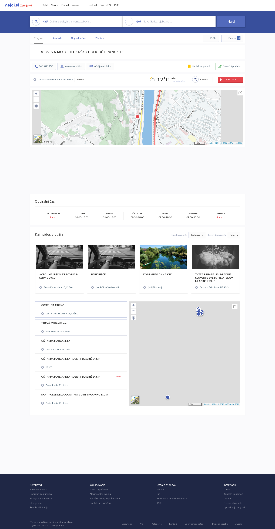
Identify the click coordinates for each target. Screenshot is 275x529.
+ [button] (36, 94)
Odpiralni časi (78, 38)
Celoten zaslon (240, 92)
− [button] (36, 99)
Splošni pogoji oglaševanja (105, 498)
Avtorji (227, 498)
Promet (65, 5)
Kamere (203, 79)
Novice (54, 5)
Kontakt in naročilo (100, 503)
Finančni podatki (231, 66)
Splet (45, 5)
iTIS (108, 5)
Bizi (102, 5)
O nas (227, 489)
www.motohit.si (73, 66)
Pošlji (213, 38)
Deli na (234, 38)
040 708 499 (46, 66)
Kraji (142, 524)
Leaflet (210, 143)
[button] (36, 106)
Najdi (231, 21)
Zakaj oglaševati (99, 489)
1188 (116, 5)
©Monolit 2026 (221, 143)
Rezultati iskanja (39, 507)
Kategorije (157, 524)
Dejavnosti (127, 524)
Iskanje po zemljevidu (41, 498)
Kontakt (173, 524)
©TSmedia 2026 (235, 143)
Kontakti (57, 38)
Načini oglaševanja (100, 494)
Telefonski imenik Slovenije (172, 498)
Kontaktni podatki (201, 66)
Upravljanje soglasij (234, 507)
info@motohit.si (102, 66)
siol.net (93, 5)
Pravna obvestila (233, 503)
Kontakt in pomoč (233, 494)
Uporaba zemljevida (41, 494)
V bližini (99, 38)
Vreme (75, 5)
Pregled (38, 38)
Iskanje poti (36, 503)
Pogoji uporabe (220, 524)
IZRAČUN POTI (231, 79)
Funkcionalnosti (38, 489)
